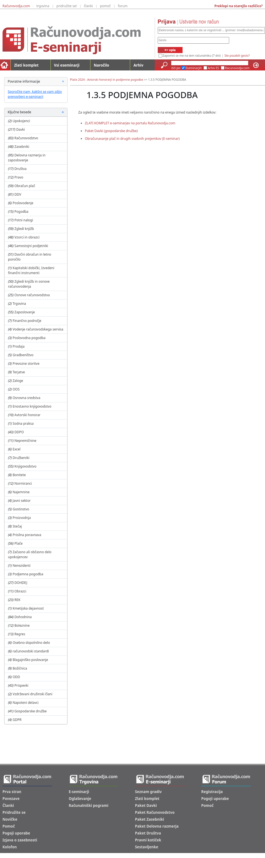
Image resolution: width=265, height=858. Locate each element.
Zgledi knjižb (24, 228)
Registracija (212, 791)
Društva (20, 168)
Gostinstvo (21, 509)
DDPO (19, 432)
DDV (17, 194)
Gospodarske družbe (30, 711)
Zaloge (18, 380)
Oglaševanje (80, 798)
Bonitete (19, 475)
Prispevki (21, 685)
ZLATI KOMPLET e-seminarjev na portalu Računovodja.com (130, 123)
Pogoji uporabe (16, 833)
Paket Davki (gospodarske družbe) (111, 130)
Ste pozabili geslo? (237, 55)
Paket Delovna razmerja (157, 826)
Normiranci (23, 483)
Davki (20, 129)
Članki (8, 805)
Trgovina (19, 303)
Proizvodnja (22, 517)
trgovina (42, 6)
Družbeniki (21, 457)
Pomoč (8, 826)
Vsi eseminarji (67, 65)
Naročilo (101, 65)
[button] (63, 112)
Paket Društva (148, 833)
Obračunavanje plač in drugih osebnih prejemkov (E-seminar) (132, 138)
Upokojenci (21, 121)
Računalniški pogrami (88, 805)
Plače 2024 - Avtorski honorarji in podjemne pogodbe (106, 80)
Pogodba (21, 211)
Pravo (18, 177)
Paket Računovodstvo (155, 812)
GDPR (17, 719)
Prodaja (19, 346)
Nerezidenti (22, 565)
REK (17, 599)
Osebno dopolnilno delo (31, 642)
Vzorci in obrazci (26, 237)
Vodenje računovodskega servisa (38, 329)
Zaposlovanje (24, 312)
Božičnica (20, 668)
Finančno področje (27, 320)
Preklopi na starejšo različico (237, 6)
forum (122, 6)
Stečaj (17, 526)
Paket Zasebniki (149, 819)
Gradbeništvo (23, 355)
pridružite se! (67, 6)
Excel (16, 449)
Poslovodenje (23, 203)
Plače (18, 543)
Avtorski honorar (27, 415)
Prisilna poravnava (27, 534)
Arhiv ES (213, 68)
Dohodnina (23, 617)
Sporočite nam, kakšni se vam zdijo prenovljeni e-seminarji (35, 94)
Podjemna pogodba (28, 574)
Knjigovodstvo (25, 466)
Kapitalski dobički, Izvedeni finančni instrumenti (31, 270)
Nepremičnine (25, 440)
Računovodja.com (16, 6)
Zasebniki (21, 146)
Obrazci (20, 591)
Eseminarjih (194, 68)
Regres (19, 634)
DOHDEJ (20, 582)
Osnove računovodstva (32, 295)
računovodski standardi (31, 651)
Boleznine (22, 625)
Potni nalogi (23, 220)
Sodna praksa (23, 423)
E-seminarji (79, 791)
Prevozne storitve (26, 363)
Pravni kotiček (148, 840)
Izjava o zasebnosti (19, 840)
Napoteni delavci (26, 702)
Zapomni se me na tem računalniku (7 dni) (192, 55)
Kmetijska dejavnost (28, 608)
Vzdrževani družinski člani (32, 694)
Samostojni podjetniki (31, 245)
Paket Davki (146, 805)
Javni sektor (22, 500)
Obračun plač (24, 185)
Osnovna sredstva (26, 397)
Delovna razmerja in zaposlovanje (26, 157)
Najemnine (21, 492)
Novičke (9, 819)
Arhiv (138, 65)
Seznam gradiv (148, 791)
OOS (16, 389)
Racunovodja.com (237, 68)
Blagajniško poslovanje (30, 659)
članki (88, 6)
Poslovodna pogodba (29, 337)
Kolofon (9, 846)
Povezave (11, 798)
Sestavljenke (146, 846)
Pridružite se (14, 812)
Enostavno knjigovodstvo (32, 406)
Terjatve (19, 372)
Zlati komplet (26, 65)
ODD (16, 677)
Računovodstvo (26, 138)
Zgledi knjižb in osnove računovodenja (29, 284)
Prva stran (11, 791)
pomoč (105, 6)
